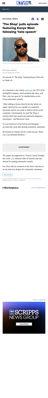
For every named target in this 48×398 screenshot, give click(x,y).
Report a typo (7, 174)
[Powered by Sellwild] (42, 300)
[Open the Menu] (4, 3)
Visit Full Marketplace (38, 187)
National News (10, 19)
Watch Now (42, 3)
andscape (28, 90)
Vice (12, 158)
